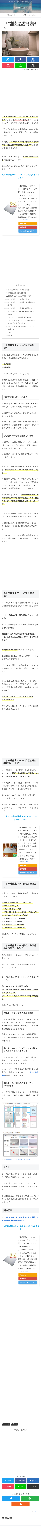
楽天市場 (23, 227)
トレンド (5, 1424)
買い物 (14, 1424)
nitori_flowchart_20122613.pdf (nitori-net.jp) (18, 1159)
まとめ (8, 332)
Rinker (26, 219)
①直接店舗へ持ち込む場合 (17, 293)
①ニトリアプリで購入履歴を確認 (19, 317)
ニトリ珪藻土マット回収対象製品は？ (19, 308)
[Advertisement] (20, 92)
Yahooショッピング (27, 231)
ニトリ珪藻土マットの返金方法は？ (18, 299)
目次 (17, 285)
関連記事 (9, 335)
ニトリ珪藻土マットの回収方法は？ (18, 290)
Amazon (23, 223)
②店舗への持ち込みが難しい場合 (19, 296)
